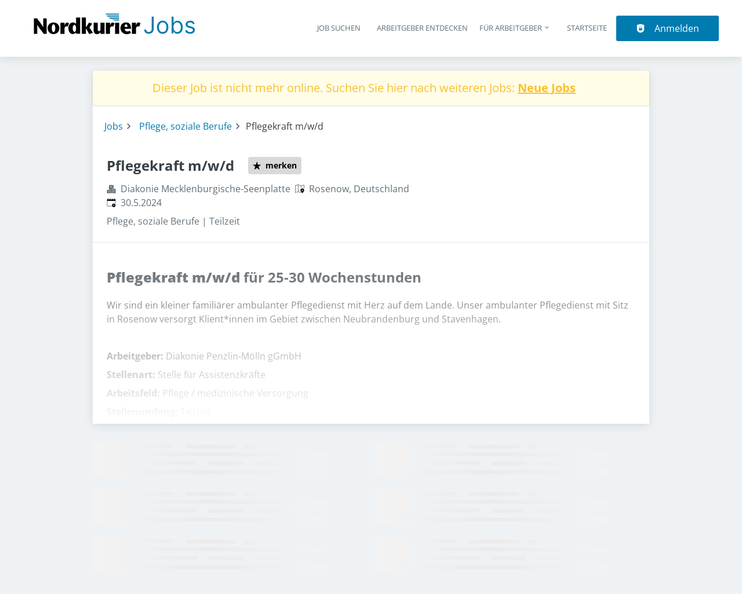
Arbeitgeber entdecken (422, 28)
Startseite (587, 28)
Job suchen (339, 28)
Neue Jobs (547, 88)
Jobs (113, 126)
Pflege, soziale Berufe (185, 126)
